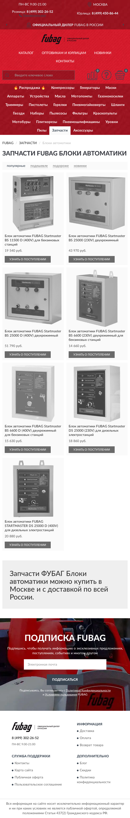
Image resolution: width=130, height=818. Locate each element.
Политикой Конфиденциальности (88, 690)
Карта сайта (24, 770)
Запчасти (60, 130)
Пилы (41, 130)
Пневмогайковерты (88, 105)
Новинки (102, 53)
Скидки (85, 770)
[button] (32, 15)
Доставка (87, 731)
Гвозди (19, 113)
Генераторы (90, 88)
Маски (110, 88)
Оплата (85, 738)
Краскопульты (105, 113)
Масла (60, 96)
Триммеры (14, 105)
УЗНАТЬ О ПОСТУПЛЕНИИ (27, 259)
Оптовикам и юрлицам (64, 53)
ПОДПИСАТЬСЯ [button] (65, 679)
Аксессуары (83, 130)
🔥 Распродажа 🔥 (30, 88)
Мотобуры (21, 122)
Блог (83, 763)
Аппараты (15, 96)
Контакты (65, 61)
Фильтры (80, 113)
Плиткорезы (46, 122)
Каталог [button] (26, 53)
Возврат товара (91, 745)
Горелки (60, 105)
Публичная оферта (29, 777)
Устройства (39, 96)
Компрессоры (62, 88)
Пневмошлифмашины (81, 122)
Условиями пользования (61, 694)
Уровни (111, 122)
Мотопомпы (81, 96)
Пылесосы (58, 113)
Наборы (37, 113)
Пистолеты (38, 105)
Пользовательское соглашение (38, 784)
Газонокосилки (110, 96)
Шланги (118, 105)
